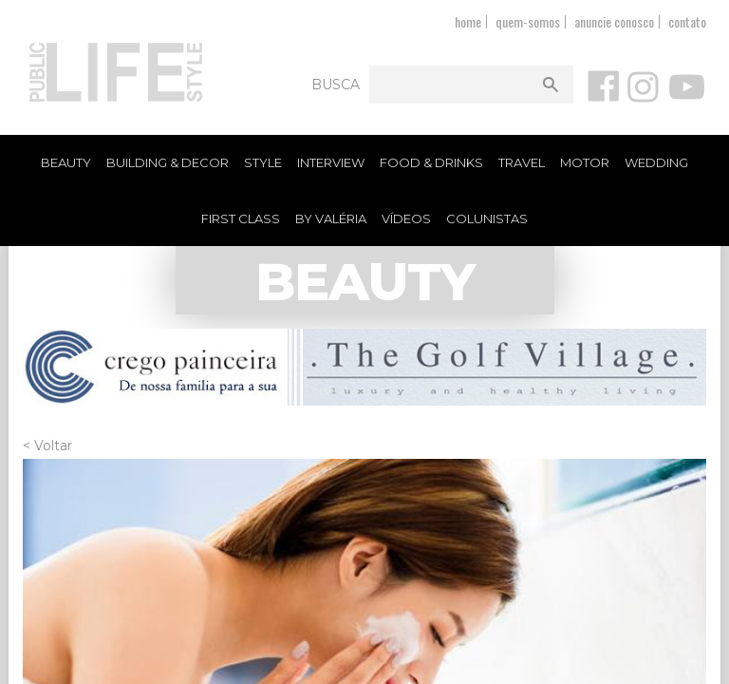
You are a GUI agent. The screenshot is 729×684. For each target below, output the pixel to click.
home (468, 21)
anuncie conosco (614, 21)
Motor (584, 162)
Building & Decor (167, 162)
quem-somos (527, 21)
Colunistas (487, 218)
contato (687, 21)
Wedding (656, 162)
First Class (240, 218)
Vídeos (406, 218)
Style (263, 162)
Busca (335, 84)
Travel (521, 162)
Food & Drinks (431, 162)
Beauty (66, 162)
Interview (330, 162)
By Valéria (330, 218)
